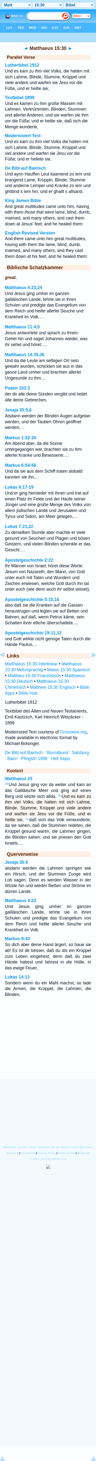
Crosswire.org (73, 732)
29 (6, 783)
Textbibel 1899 (19, 97)
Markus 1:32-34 (20, 437)
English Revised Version (30, 233)
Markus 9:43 (17, 938)
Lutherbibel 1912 (22, 65)
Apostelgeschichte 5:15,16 (32, 599)
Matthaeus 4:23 (20, 900)
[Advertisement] (48, 1048)
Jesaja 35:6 (16, 862)
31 (27, 819)
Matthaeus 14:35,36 (24, 354)
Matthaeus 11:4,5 (22, 326)
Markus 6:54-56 (20, 465)
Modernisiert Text (23, 135)
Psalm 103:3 (17, 388)
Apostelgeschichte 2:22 (29, 560)
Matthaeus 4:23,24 (23, 287)
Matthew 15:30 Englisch (53, 687)
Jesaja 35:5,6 (18, 410)
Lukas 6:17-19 (19, 487)
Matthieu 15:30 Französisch (34, 675)
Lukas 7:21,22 (19, 526)
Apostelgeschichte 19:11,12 (33, 632)
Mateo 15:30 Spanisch (68, 669)
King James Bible (23, 200)
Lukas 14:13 (17, 977)
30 (59, 795)
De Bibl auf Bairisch (25, 168)
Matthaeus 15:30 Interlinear (31, 663)
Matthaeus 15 (18, 778)
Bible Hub (28, 693)
